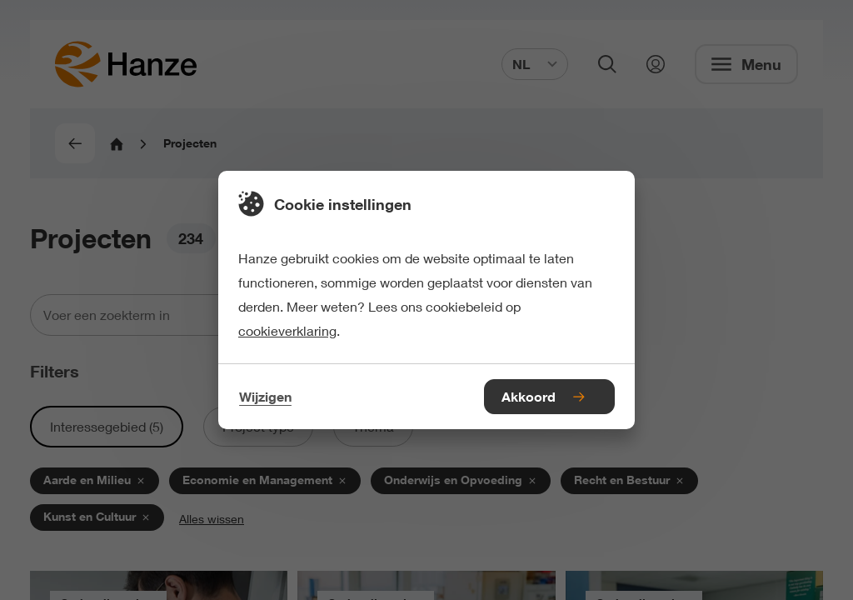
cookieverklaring (287, 330)
